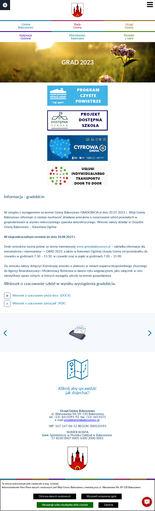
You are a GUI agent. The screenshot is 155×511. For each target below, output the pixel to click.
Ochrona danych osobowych (55, 496)
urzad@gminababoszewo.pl (81, 420)
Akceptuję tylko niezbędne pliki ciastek (65, 504)
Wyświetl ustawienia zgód (101, 496)
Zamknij (108, 505)
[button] (5, 5)
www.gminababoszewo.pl (93, 246)
